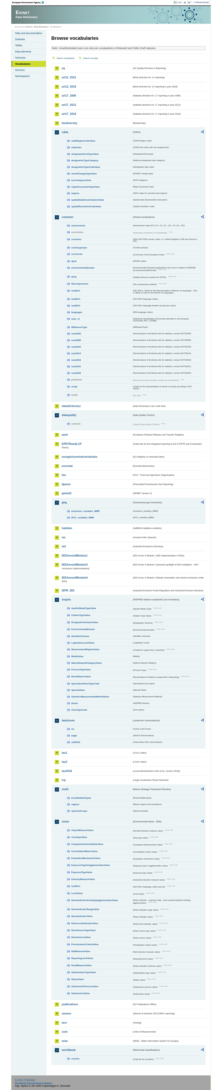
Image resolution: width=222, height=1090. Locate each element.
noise (65, 821)
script (74, 386)
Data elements (23, 51)
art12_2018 (69, 86)
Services (20, 70)
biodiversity (69, 123)
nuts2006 (76, 340)
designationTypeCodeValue (85, 167)
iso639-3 (75, 299)
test (64, 1022)
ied (64, 546)
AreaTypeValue (79, 837)
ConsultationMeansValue (84, 851)
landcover (68, 720)
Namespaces (22, 76)
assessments (78, 225)
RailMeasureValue (80, 951)
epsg (73, 276)
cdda (65, 132)
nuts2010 (76, 346)
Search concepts (90, 58)
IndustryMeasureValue (83, 879)
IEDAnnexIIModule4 (75, 577)
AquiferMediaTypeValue (83, 608)
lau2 (64, 761)
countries (76, 239)
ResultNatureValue (81, 676)
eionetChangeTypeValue (84, 173)
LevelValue (77, 893)
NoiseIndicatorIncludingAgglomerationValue (94, 900)
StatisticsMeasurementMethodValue (90, 696)
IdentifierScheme (80, 636)
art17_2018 (69, 113)
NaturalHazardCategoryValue (86, 663)
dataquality (69, 415)
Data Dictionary (41, 27)
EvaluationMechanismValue (85, 858)
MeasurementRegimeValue (85, 649)
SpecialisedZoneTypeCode (85, 683)
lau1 (64, 752)
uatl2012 (75, 742)
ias (64, 537)
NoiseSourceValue (81, 937)
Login (179, 2)
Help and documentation (28, 33)
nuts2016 (76, 360)
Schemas (20, 57)
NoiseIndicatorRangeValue (85, 909)
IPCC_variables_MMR (82, 517)
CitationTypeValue (80, 615)
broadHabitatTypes (81, 798)
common (67, 217)
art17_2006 (69, 95)
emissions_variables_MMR (85, 511)
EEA (29, 2)
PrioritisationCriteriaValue (85, 944)
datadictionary (71, 406)
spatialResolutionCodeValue (86, 206)
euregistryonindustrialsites (79, 456)
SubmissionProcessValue (84, 986)
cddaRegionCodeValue (83, 140)
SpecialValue (78, 690)
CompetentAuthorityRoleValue (87, 844)
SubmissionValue (80, 993)
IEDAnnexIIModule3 (75, 564)
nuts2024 (76, 373)
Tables (18, 45)
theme (74, 703)
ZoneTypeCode (79, 710)
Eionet (29, 27)
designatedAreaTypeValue (85, 154)
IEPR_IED (68, 590)
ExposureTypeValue (81, 872)
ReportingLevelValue (82, 958)
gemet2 (66, 493)
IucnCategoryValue (81, 180)
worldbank (69, 1049)
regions (75, 193)
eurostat (67, 465)
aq (63, 68)
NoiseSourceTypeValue (83, 930)
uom (65, 1031)
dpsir (74, 261)
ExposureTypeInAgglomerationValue (90, 865)
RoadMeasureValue (81, 965)
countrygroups (79, 247)
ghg (64, 502)
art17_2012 (69, 104)
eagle (74, 735)
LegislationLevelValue (83, 642)
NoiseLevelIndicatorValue (84, 923)
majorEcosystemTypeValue (85, 187)
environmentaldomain (82, 267)
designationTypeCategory (84, 160)
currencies (77, 254)
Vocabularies (23, 64)
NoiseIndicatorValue (81, 916)
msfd (65, 789)
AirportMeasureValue (82, 830)
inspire (66, 599)
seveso (66, 1013)
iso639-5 (75, 305)
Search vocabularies (66, 58)
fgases (66, 484)
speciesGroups (79, 811)
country (75, 1058)
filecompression (79, 283)
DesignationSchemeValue (84, 622)
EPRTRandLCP (72, 443)
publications (70, 1004)
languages (76, 312)
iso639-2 (75, 290)
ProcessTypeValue (81, 669)
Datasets (20, 39)
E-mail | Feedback (25, 1079)
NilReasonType (79, 327)
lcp (64, 780)
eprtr (65, 434)
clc (72, 729)
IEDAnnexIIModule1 (75, 555)
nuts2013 (76, 353)
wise (65, 1040)
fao (64, 475)
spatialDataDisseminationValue (87, 200)
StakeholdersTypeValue (83, 972)
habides (67, 528)
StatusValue (77, 979)
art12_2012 (69, 77)
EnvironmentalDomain (83, 629)
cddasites (76, 147)
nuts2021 (76, 366)
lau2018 (67, 771)
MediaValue (77, 656)
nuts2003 (76, 333)
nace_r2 (75, 319)
